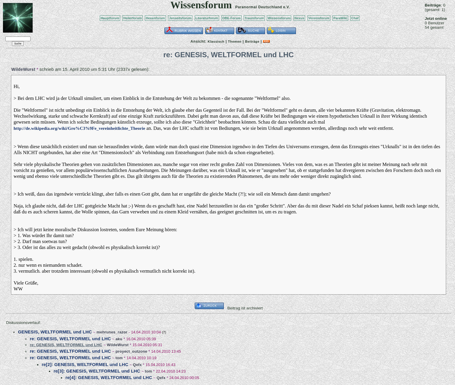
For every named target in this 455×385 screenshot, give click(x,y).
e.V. (286, 7)
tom (119, 358)
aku (118, 339)
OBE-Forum (231, 18)
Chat (355, 18)
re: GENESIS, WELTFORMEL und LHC (70, 338)
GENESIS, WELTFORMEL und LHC (55, 331)
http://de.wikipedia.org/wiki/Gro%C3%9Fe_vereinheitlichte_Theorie (79, 128)
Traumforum (254, 18)
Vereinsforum (318, 18)
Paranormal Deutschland (258, 7)
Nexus (299, 18)
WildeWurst (23, 69)
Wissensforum (279, 18)
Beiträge (252, 41)
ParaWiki (340, 18)
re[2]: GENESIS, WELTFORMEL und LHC (85, 364)
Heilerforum (132, 18)
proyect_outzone (131, 351)
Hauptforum (110, 18)
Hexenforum (155, 18)
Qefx (137, 364)
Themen (234, 41)
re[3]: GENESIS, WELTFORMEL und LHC (96, 370)
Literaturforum (207, 18)
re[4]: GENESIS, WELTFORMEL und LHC (108, 377)
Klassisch (216, 41)
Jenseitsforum (180, 18)
